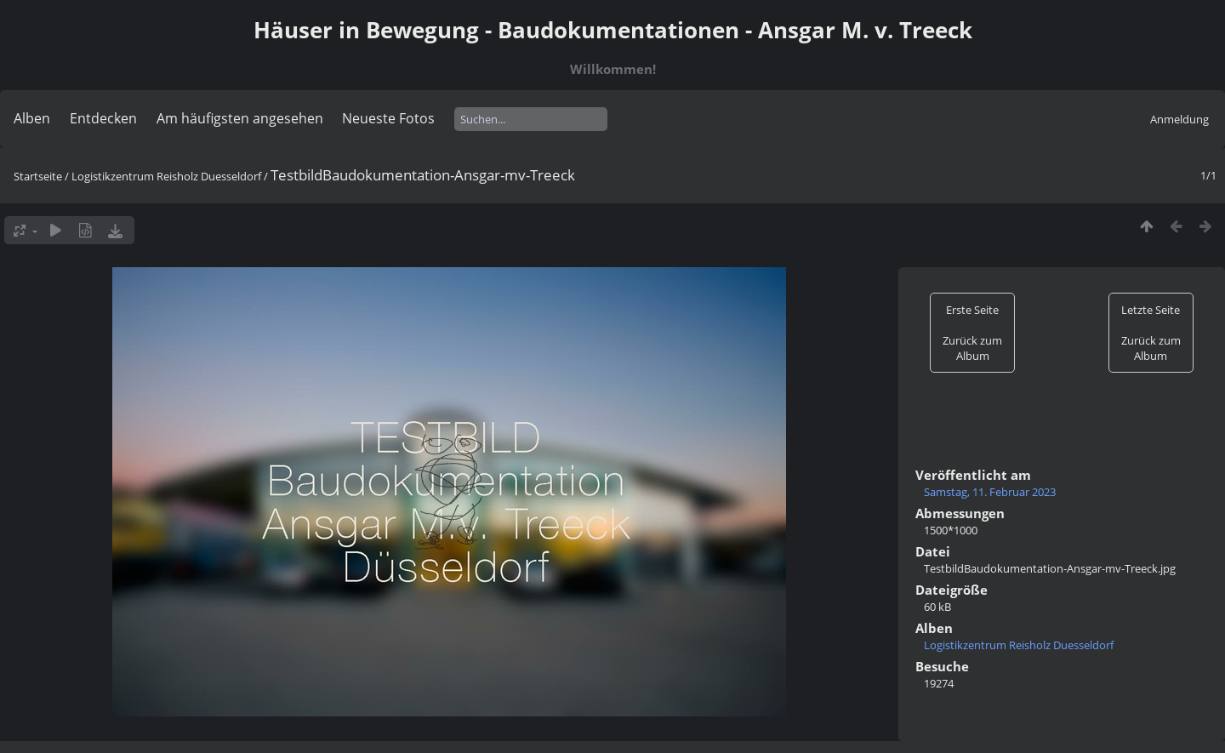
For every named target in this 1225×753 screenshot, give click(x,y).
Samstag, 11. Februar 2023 (990, 491)
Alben (32, 118)
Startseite (38, 176)
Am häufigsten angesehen (240, 118)
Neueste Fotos (388, 118)
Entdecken (103, 118)
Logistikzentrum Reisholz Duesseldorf (166, 176)
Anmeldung (1179, 119)
